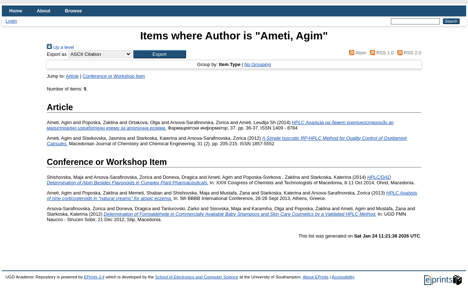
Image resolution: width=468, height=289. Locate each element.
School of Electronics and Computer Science (196, 277)
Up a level (60, 47)
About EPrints (315, 277)
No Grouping (257, 64)
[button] (159, 54)
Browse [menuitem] (73, 11)
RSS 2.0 (408, 52)
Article (72, 76)
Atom (356, 52)
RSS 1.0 (380, 52)
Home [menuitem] (15, 11)
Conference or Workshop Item (114, 76)
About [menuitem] (43, 11)
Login (11, 21)
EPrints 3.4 (94, 277)
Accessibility (343, 277)
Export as (57, 54)
